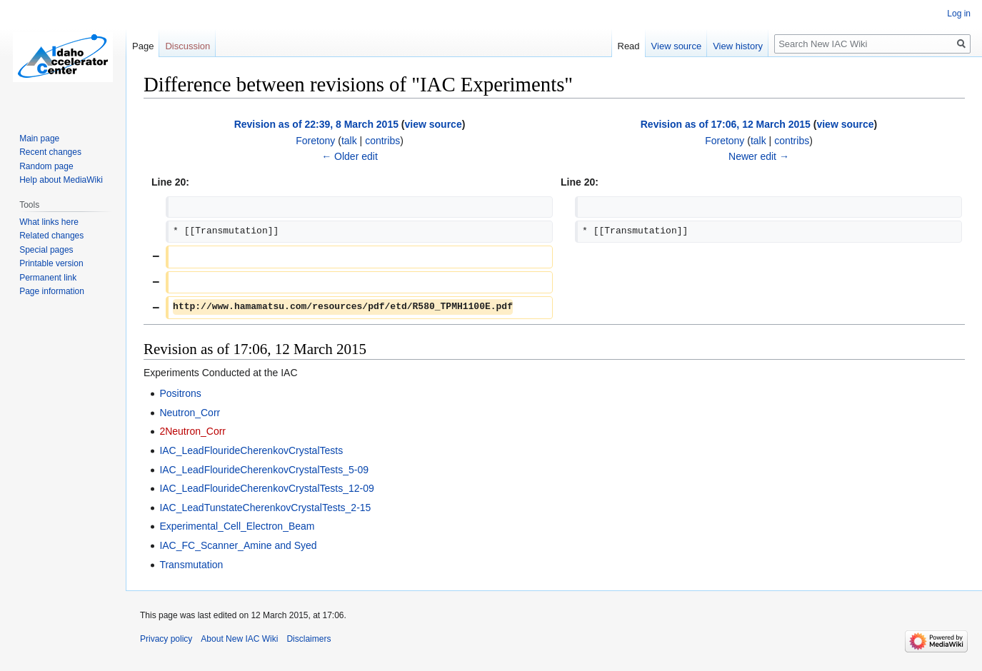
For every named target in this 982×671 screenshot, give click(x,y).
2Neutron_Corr (192, 431)
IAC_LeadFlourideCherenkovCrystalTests (251, 450)
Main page (39, 138)
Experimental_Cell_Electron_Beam (236, 526)
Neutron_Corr (189, 412)
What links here (49, 222)
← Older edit (349, 156)
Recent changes (50, 152)
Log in (959, 14)
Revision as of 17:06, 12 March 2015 (726, 124)
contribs (382, 140)
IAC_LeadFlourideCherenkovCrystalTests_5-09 (264, 469)
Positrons (180, 393)
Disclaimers (308, 639)
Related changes (51, 236)
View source (676, 46)
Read (629, 46)
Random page (46, 166)
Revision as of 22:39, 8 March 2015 (316, 124)
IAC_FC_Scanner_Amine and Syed (237, 545)
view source (433, 124)
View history (738, 46)
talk (349, 140)
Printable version (51, 263)
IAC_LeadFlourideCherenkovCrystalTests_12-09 (266, 488)
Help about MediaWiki (61, 180)
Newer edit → (758, 156)
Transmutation (191, 564)
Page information (51, 291)
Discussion (187, 46)
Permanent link (47, 278)
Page (143, 46)
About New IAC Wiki (239, 639)
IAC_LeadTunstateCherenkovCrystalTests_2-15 (265, 507)
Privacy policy (166, 639)
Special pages (46, 250)
